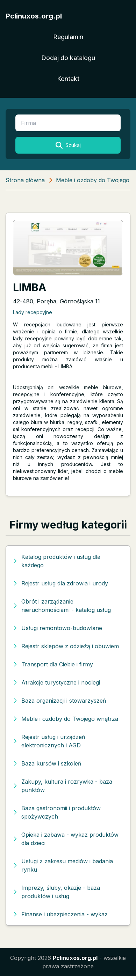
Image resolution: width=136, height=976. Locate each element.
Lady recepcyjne (32, 312)
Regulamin (68, 36)
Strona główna (25, 180)
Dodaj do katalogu (68, 57)
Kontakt (68, 78)
